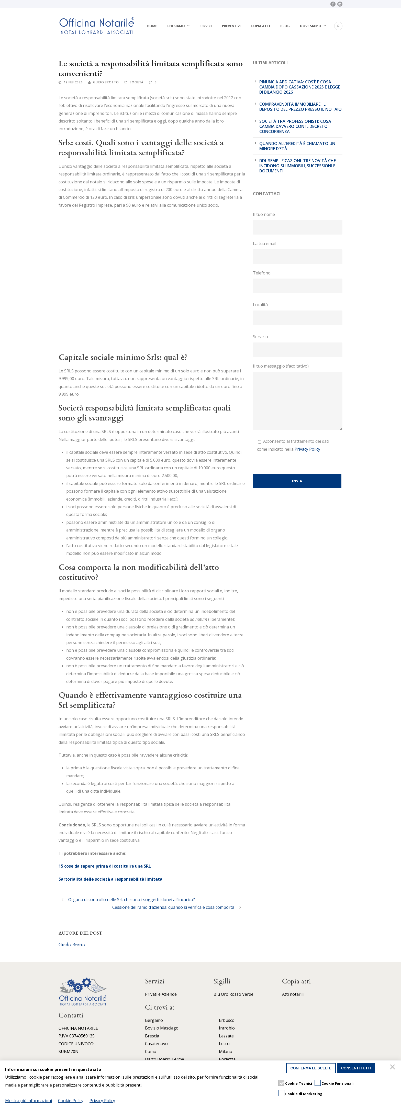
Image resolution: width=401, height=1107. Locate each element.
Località (297, 313)
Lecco (224, 1043)
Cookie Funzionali (337, 1083)
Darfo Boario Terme (164, 1059)
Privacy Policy (307, 449)
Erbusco (227, 1020)
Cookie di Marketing (303, 1093)
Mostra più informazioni (28, 1100)
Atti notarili (293, 994)
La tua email (297, 252)
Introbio (227, 1028)
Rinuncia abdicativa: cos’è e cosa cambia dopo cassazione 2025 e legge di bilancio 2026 (299, 87)
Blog (285, 26)
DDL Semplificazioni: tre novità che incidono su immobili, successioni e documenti (297, 166)
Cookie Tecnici (298, 1083)
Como (150, 1051)
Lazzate (226, 1036)
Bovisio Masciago (162, 1028)
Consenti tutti (356, 1068)
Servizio (297, 345)
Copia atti (260, 26)
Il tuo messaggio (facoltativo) (297, 398)
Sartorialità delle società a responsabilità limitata (110, 879)
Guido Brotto (106, 82)
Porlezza (227, 1059)
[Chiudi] (393, 1068)
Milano (225, 1051)
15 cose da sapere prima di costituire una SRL (105, 866)
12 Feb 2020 (73, 82)
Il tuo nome (297, 223)
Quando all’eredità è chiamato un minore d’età (297, 146)
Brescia (152, 1036)
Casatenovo (156, 1043)
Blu (217, 994)
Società (136, 82)
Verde (247, 994)
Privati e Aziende (161, 994)
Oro (224, 994)
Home (152, 26)
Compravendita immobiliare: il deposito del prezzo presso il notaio (300, 106)
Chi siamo (176, 26)
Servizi (205, 26)
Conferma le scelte (311, 1068)
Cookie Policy (70, 1100)
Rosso (235, 994)
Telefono (297, 281)
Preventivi (231, 26)
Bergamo (154, 1020)
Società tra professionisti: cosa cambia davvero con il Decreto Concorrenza (295, 126)
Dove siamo (310, 26)
